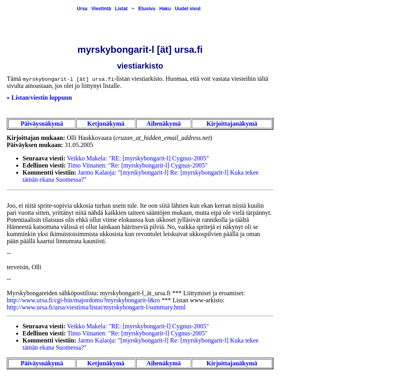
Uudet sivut (187, 8)
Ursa (82, 8)
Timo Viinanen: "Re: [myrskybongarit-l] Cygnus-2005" (137, 165)
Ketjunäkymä (105, 123)
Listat (121, 8)
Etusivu (146, 8)
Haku (165, 8)
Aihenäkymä (163, 123)
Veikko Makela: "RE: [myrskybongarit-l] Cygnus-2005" (138, 158)
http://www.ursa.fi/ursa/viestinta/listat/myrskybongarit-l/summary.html (96, 307)
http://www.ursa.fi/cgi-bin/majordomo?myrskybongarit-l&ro (83, 300)
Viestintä (101, 8)
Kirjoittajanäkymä (231, 123)
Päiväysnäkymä (42, 123)
